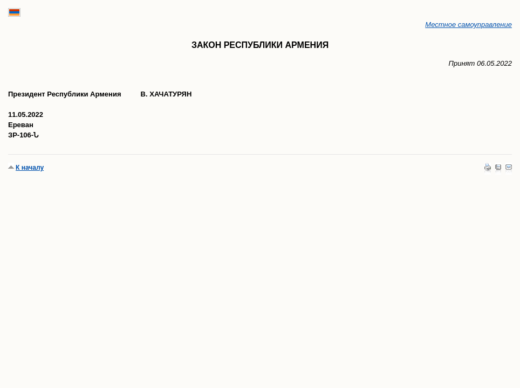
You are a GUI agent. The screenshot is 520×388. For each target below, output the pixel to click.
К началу (30, 167)
